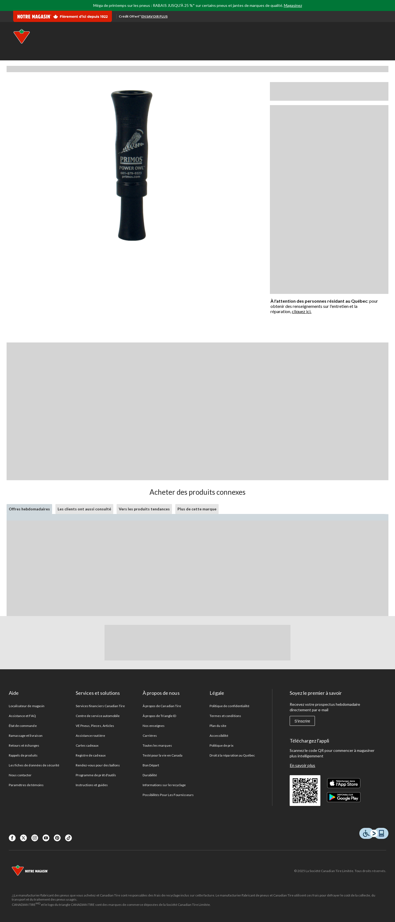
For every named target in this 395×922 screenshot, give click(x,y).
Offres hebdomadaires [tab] (29, 509)
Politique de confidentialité (229, 706)
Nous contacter (20, 775)
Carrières (150, 735)
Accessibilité (219, 735)
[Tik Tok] (68, 837)
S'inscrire (302, 721)
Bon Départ (151, 765)
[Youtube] (46, 837)
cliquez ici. (301, 311)
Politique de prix (221, 745)
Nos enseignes (154, 726)
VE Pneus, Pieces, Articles (95, 726)
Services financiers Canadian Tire (100, 706)
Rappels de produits (23, 755)
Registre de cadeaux (91, 755)
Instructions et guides (92, 785)
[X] (23, 837)
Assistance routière (90, 735)
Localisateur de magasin (26, 706)
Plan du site (218, 726)
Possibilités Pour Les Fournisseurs (168, 795)
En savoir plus (302, 765)
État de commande (23, 726)
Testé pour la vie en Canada (162, 755)
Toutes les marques (157, 745)
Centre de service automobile (98, 716)
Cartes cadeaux (87, 745)
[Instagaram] (34, 837)
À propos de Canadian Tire (162, 706)
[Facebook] (12, 837)
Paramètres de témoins (26, 785)
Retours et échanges (24, 745)
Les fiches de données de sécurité (34, 765)
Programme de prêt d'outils (96, 775)
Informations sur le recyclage (164, 785)
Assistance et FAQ (22, 716)
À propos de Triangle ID (159, 716)
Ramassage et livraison (26, 735)
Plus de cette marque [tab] (196, 509)
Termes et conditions (225, 716)
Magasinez (293, 5)
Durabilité (150, 775)
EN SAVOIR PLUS (154, 16)
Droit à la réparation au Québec (232, 755)
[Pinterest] (57, 837)
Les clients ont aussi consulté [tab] (84, 509)
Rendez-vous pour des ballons (98, 765)
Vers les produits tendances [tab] (144, 509)
